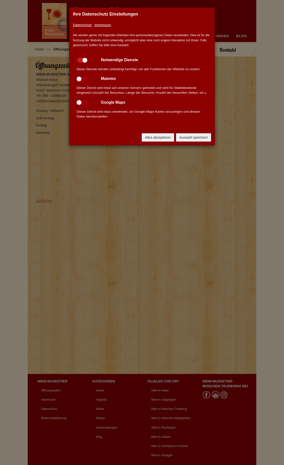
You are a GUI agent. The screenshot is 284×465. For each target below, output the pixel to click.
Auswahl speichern (193, 137)
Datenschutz (82, 25)
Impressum (102, 25)
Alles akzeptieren (158, 137)
